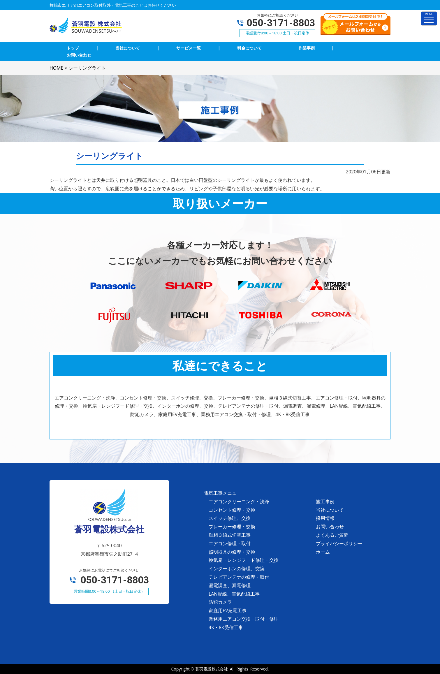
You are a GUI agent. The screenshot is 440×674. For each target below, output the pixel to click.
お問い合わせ (330, 526)
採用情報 (325, 518)
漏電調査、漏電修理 (230, 585)
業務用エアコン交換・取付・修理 (244, 619)
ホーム (323, 552)
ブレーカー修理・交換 (232, 526)
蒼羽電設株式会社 (211, 669)
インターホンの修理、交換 (237, 568)
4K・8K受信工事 (226, 627)
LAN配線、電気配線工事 (234, 594)
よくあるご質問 (332, 535)
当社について (330, 510)
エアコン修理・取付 (230, 543)
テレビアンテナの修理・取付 (239, 577)
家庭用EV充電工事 (228, 610)
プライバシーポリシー (339, 543)
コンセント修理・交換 (232, 510)
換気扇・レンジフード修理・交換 (244, 560)
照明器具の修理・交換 (232, 552)
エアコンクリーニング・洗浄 (239, 501)
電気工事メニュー (222, 493)
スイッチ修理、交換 (230, 518)
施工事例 (325, 501)
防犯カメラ (220, 602)
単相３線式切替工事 (230, 535)
